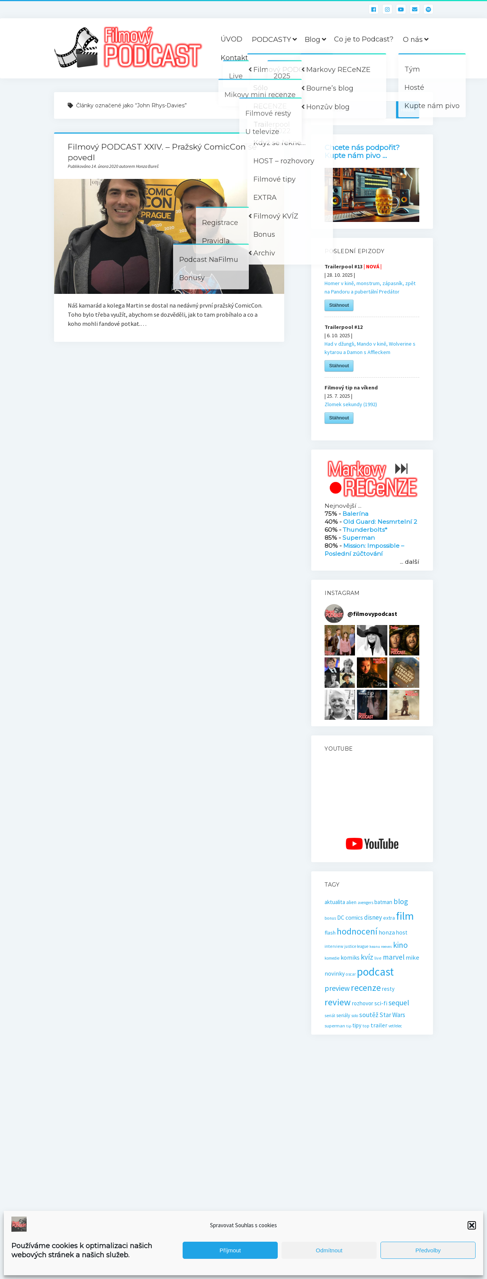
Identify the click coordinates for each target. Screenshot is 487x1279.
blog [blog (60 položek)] (400, 901)
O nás (413, 39)
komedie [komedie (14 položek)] (332, 958)
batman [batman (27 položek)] (383, 902)
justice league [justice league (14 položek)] (356, 946)
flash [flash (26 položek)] (330, 932)
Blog (312, 39)
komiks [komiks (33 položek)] (350, 957)
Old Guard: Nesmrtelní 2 (380, 521)
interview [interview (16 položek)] (334, 946)
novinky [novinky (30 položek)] (335, 973)
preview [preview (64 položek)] (337, 988)
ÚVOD (231, 39)
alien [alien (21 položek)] (351, 902)
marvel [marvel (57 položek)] (393, 957)
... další (409, 561)
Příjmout (230, 1250)
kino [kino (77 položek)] (400, 945)
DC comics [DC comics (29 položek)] (350, 917)
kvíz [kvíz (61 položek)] (367, 957)
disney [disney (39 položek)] (373, 917)
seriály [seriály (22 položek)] (343, 1015)
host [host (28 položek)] (401, 932)
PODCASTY (271, 39)
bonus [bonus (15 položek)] (330, 918)
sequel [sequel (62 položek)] (398, 1002)
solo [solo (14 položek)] (354, 1015)
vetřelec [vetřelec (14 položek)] (395, 1026)
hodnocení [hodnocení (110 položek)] (357, 931)
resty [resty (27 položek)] (388, 988)
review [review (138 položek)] (338, 1002)
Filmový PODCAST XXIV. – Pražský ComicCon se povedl (169, 236)
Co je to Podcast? (363, 39)
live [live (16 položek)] (378, 958)
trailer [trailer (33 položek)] (379, 1025)
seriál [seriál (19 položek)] (330, 1015)
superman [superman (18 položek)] (335, 1026)
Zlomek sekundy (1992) (351, 404)
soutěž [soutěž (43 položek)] (368, 1015)
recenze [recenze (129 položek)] (366, 988)
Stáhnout (339, 305)
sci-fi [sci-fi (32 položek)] (380, 1003)
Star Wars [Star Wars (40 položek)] (392, 1015)
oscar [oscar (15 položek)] (351, 974)
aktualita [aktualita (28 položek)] (335, 902)
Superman (358, 537)
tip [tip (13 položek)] (348, 1026)
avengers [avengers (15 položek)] (365, 902)
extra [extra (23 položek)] (389, 917)
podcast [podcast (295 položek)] (375, 972)
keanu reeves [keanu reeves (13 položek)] (380, 946)
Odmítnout (329, 1250)
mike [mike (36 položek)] (412, 958)
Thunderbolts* (365, 529)
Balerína (355, 513)
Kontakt (234, 58)
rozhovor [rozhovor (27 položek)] (362, 1003)
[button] (472, 1225)
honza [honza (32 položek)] (387, 932)
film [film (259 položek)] (405, 916)
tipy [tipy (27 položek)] (356, 1025)
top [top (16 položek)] (366, 1026)
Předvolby (428, 1250)
